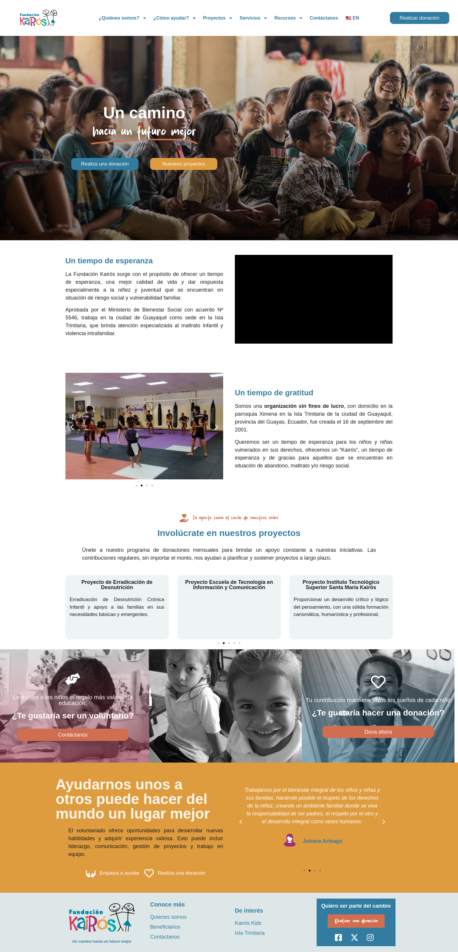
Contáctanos (324, 17)
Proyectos (218, 18)
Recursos (288, 18)
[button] (72, 427)
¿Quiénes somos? (123, 18)
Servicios (254, 18)
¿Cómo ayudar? (175, 18)
